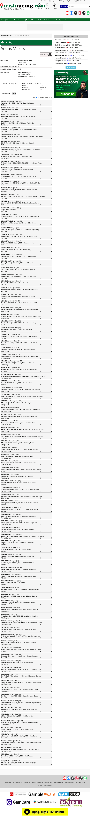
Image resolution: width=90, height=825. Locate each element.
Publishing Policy (69, 782)
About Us (8, 782)
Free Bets (65, 6)
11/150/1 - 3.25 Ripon (67, 53)
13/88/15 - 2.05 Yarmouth (67, 40)
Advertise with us (17, 782)
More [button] (67, 20)
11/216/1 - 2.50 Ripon (67, 61)
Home (3, 20)
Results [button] (21, 20)
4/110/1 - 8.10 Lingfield (68, 63)
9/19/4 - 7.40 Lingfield (67, 42)
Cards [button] (14, 20)
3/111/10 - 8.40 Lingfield (69, 50)
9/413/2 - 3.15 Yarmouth (69, 55)
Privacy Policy (48, 782)
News (8, 20)
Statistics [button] (47, 20)
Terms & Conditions (37, 782)
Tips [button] (61, 20)
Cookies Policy (58, 782)
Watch (55, 20)
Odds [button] (40, 20)
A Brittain (24, 62)
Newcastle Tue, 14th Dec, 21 (27, 64)
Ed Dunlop (26, 75)
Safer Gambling (80, 782)
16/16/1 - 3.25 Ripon (68, 45)
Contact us (27, 782)
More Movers (71, 67)
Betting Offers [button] (31, 20)
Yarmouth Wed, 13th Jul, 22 (26, 77)
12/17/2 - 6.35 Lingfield (66, 47)
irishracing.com (6, 35)
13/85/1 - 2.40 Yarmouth (68, 58)
